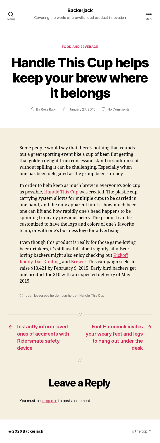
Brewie (78, 262)
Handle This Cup (61, 192)
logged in (49, 401)
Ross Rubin (49, 109)
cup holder (69, 295)
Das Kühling (47, 262)
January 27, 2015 (82, 109)
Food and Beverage (80, 47)
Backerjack (80, 10)
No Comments (118, 109)
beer (28, 295)
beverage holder (47, 295)
